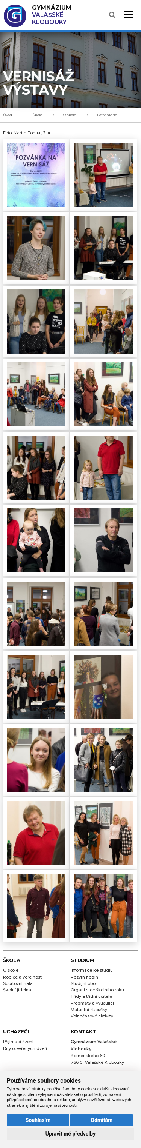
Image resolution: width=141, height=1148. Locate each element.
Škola (37, 115)
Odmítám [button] (101, 1120)
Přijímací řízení (18, 1041)
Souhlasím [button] (38, 1120)
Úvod (7, 115)
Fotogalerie (107, 115)
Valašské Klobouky (51, 15)
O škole (69, 115)
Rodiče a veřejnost (22, 977)
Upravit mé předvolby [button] (70, 1134)
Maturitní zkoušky (89, 1009)
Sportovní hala (18, 983)
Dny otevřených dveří (25, 1048)
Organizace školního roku (97, 990)
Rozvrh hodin (84, 977)
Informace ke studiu (92, 970)
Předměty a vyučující (92, 1003)
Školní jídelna (17, 990)
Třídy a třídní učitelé (91, 996)
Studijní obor (84, 983)
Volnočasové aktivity (92, 1016)
